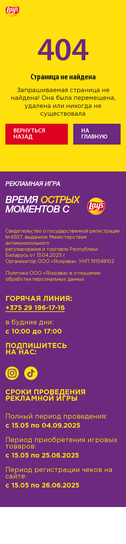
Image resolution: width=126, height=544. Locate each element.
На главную (94, 134)
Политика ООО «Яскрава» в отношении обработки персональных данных (52, 276)
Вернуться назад (29, 134)
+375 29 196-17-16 (35, 308)
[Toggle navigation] (116, 11)
